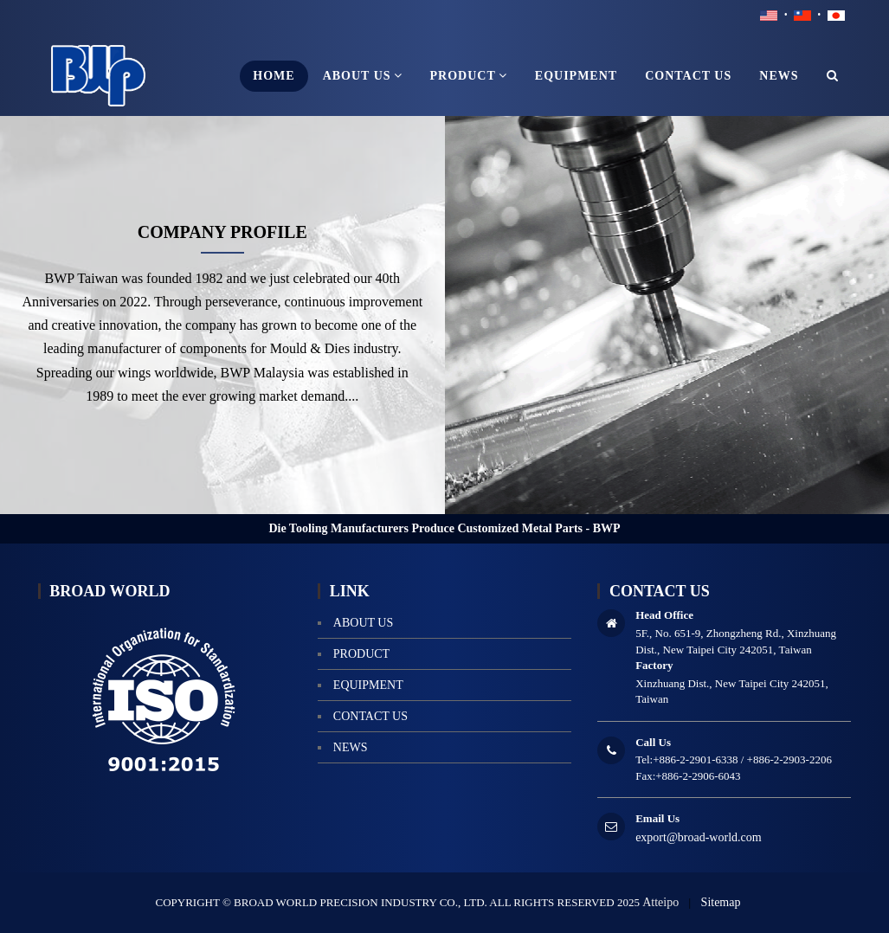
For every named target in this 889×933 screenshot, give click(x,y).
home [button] (273, 75)
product (361, 653)
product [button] (468, 75)
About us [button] (363, 75)
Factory (654, 665)
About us (363, 622)
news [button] (778, 75)
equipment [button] (576, 75)
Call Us (653, 742)
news (350, 747)
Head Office (664, 614)
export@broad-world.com (698, 837)
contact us (370, 716)
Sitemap (721, 902)
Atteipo (660, 902)
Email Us (657, 818)
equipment (368, 685)
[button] (833, 76)
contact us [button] (688, 75)
